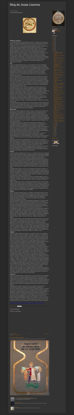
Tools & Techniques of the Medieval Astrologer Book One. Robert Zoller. (24, 397)
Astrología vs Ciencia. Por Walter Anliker (58, 84)
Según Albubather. (55, 78)
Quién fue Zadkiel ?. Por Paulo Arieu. (58, 93)
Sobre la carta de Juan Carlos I (57, 69)
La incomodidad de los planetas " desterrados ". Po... (57, 66)
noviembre (55, 123)
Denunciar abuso (55, 138)
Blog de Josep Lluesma (25, 4)
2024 (53, 39)
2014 (53, 50)
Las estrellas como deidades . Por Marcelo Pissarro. (57, 64)
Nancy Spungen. (55, 79)
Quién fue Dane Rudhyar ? (56, 57)
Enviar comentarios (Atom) (17, 334)
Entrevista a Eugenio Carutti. (57, 104)
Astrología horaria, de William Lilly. (57, 86)
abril (54, 131)
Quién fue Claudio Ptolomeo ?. (57, 98)
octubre (55, 124)
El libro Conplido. (55, 85)
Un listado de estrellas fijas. (18, 402)
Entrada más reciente (13, 333)
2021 (53, 42)
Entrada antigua (47, 333)
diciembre (55, 51)
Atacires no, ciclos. (17, 407)
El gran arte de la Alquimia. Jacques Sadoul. (17, 337)
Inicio (30, 333)
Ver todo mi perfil (57, 31)
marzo (54, 132)
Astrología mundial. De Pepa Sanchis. (58, 97)
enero (54, 134)
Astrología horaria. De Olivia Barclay (58, 52)
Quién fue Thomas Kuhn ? (56, 110)
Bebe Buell (54, 82)
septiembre (55, 125)
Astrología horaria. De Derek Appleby (58, 83)
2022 (53, 41)
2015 (53, 49)
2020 (53, 43)
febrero (55, 133)
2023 (53, 40)
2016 (53, 48)
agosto (54, 126)
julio (54, 127)
